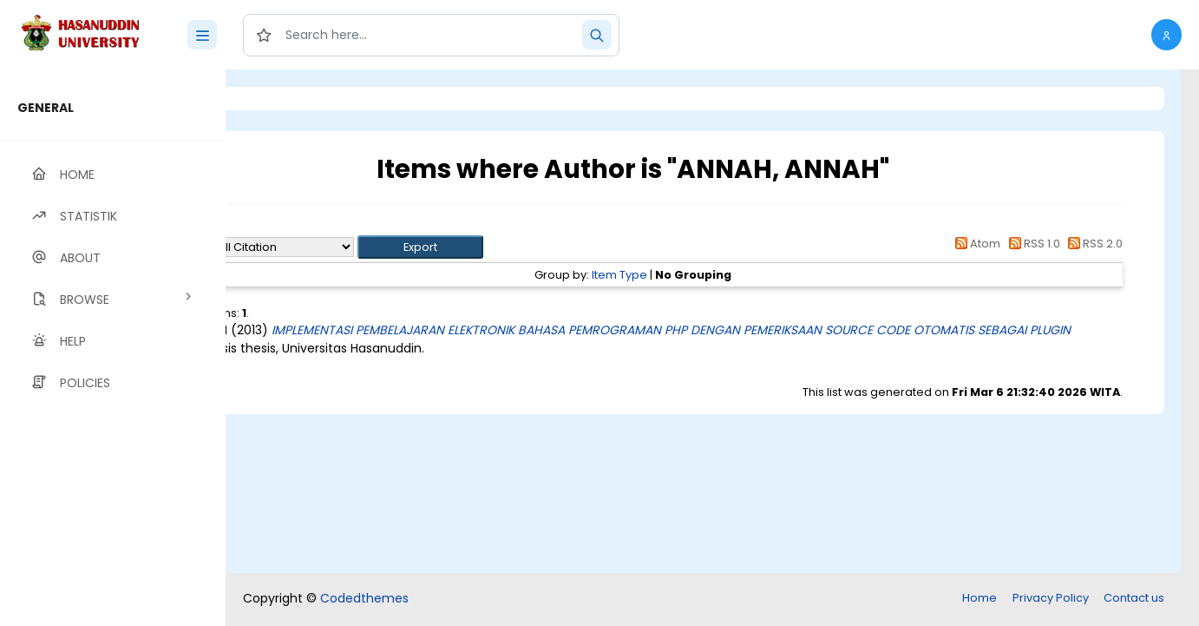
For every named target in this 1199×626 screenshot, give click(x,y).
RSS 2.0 (1093, 243)
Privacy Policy (1050, 597)
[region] (113, 347)
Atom (975, 243)
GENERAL (45, 107)
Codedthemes (364, 598)
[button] (1166, 34)
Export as (310, 247)
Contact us (1134, 597)
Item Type (690, 274)
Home (979, 597)
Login (299, 98)
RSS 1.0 (1031, 243)
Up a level (320, 227)
